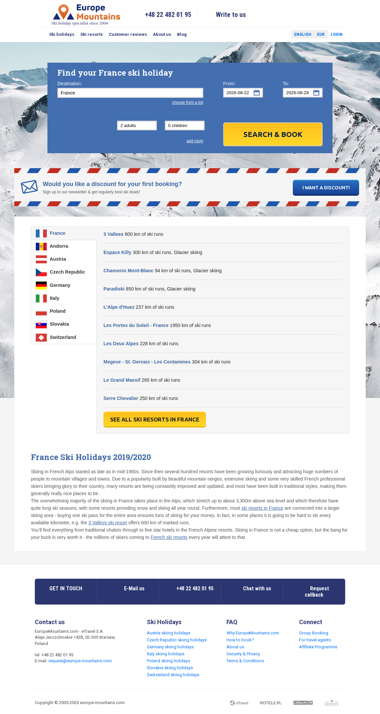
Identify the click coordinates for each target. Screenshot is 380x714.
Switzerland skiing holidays (173, 674)
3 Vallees (113, 234)
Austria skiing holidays (168, 632)
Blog (182, 34)
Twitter (280, 34)
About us (162, 34)
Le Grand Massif (121, 380)
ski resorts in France (262, 508)
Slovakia (52, 324)
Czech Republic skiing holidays (177, 639)
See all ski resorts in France (154, 419)
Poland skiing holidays (168, 660)
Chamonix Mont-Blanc (128, 270)
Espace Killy (117, 252)
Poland (51, 311)
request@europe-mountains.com (80, 660)
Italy (47, 298)
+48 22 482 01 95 (168, 15)
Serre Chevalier (120, 398)
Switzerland (56, 338)
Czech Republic (60, 272)
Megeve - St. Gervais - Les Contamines (147, 361)
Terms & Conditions (245, 660)
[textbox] (130, 93)
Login (337, 34)
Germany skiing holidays (170, 646)
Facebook (270, 34)
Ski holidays (61, 34)
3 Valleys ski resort (108, 522)
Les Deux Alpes (121, 343)
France (50, 233)
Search (40, 34)
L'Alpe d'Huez (118, 307)
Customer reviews (128, 34)
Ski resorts (91, 34)
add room (194, 141)
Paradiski (114, 289)
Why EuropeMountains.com (252, 632)
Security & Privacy (243, 653)
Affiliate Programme (318, 646)
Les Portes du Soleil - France (135, 325)
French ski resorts (169, 537)
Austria (51, 259)
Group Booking (313, 632)
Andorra (52, 246)
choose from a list (187, 102)
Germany (53, 286)
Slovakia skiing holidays (170, 667)
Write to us (231, 15)
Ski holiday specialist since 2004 (86, 14)
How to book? (240, 639)
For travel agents (315, 639)
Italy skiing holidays (165, 653)
